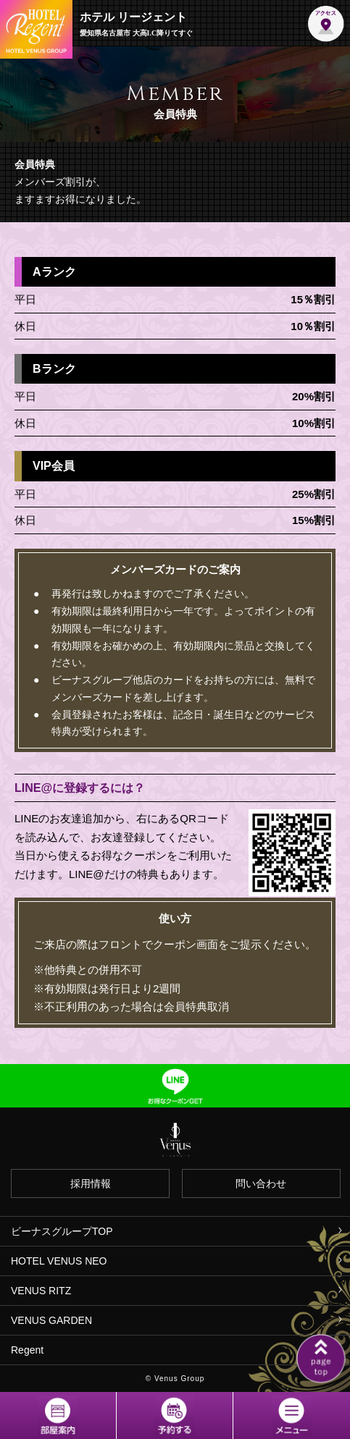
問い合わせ (261, 1183)
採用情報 (90, 1183)
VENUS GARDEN (51, 1320)
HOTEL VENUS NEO (59, 1261)
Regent (27, 1350)
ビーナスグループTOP (62, 1231)
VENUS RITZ (41, 1290)
